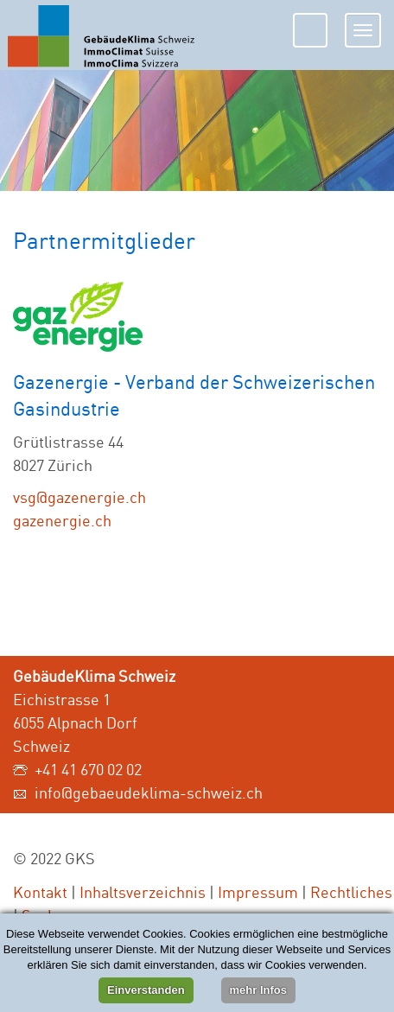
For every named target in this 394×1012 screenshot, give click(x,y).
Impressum (258, 891)
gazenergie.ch (62, 520)
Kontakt (40, 891)
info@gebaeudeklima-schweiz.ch (149, 792)
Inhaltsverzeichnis (142, 891)
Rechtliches (351, 891)
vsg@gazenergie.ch (79, 496)
